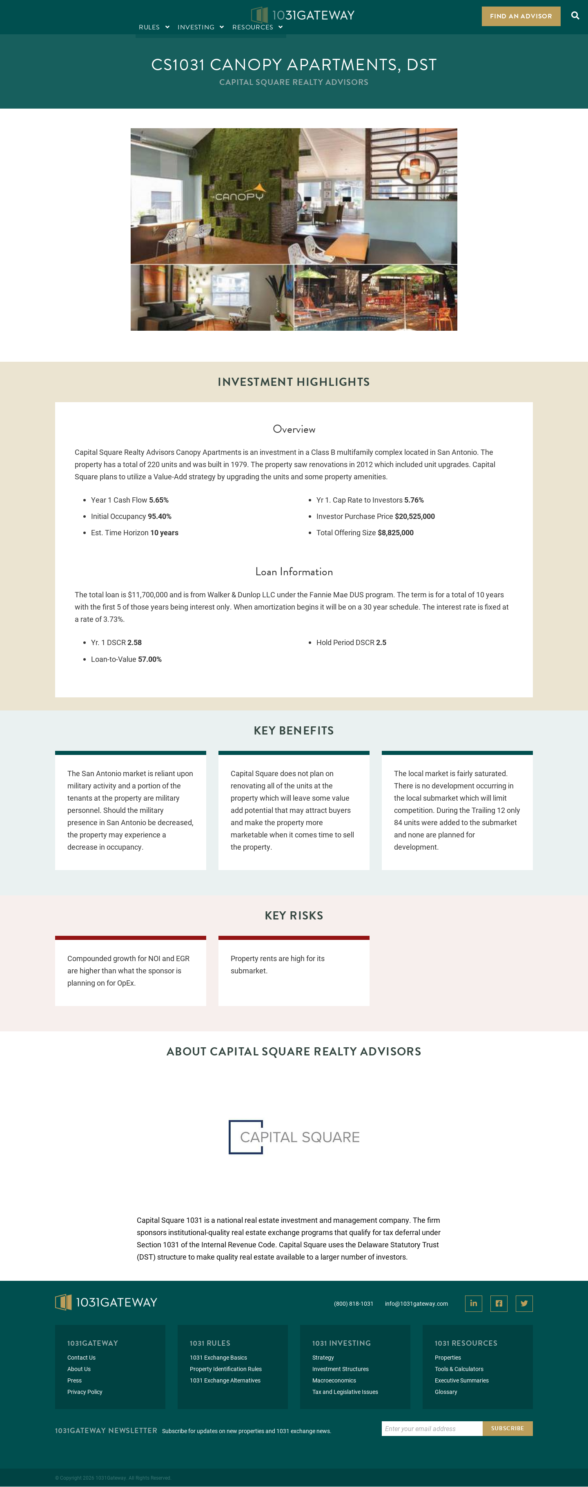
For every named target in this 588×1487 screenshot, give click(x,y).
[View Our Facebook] (499, 1304)
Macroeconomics (334, 1381)
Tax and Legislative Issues (345, 1392)
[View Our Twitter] (524, 1304)
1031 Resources (466, 1343)
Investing (72, 17)
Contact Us (81, 1358)
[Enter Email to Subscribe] (432, 1429)
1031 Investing (341, 1343)
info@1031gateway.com (416, 1303)
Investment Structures (340, 1369)
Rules (24, 17)
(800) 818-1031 (354, 1303)
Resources (128, 17)
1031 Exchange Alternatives (225, 1381)
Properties (448, 1358)
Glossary (446, 1392)
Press (74, 1381)
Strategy (323, 1358)
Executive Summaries (462, 1381)
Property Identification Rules (226, 1369)
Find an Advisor (521, 16)
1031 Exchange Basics (218, 1358)
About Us (79, 1369)
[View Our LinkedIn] (473, 1304)
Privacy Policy (84, 1392)
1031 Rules (210, 1343)
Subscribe (507, 1429)
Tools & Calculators (459, 1369)
